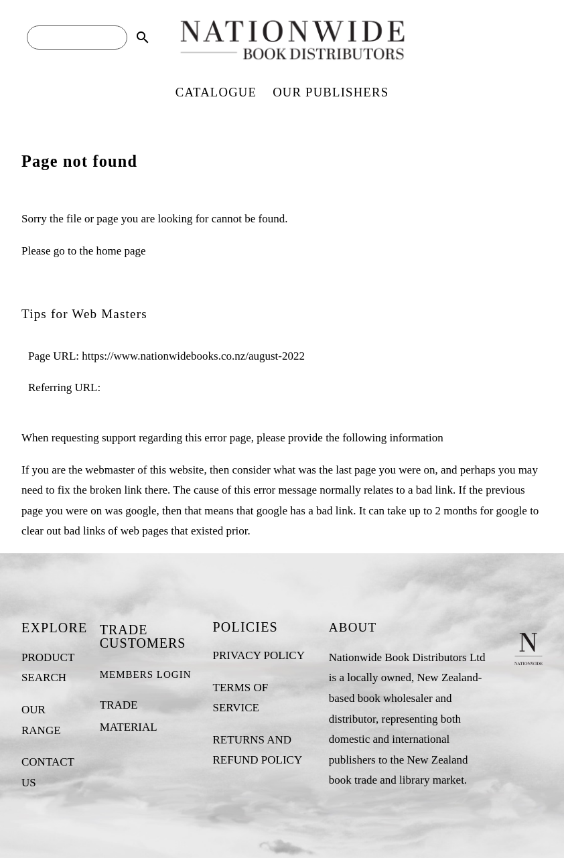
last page (356, 469)
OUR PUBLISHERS (331, 92)
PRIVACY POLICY (259, 655)
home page (120, 250)
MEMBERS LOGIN (146, 674)
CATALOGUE (216, 92)
